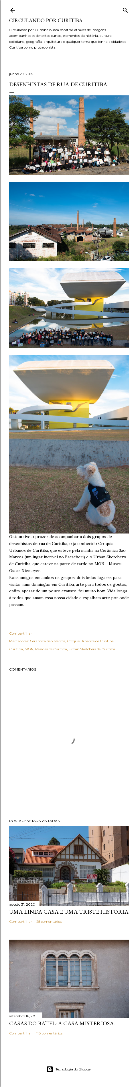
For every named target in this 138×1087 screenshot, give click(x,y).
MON (29, 649)
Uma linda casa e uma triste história (69, 911)
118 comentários (49, 1033)
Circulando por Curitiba (45, 20)
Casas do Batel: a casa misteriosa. (62, 1023)
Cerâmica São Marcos (47, 641)
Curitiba (16, 649)
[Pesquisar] (125, 9)
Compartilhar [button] (20, 633)
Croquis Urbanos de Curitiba (90, 641)
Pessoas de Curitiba (51, 649)
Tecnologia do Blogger (69, 1069)
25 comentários (49, 921)
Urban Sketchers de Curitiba (92, 649)
